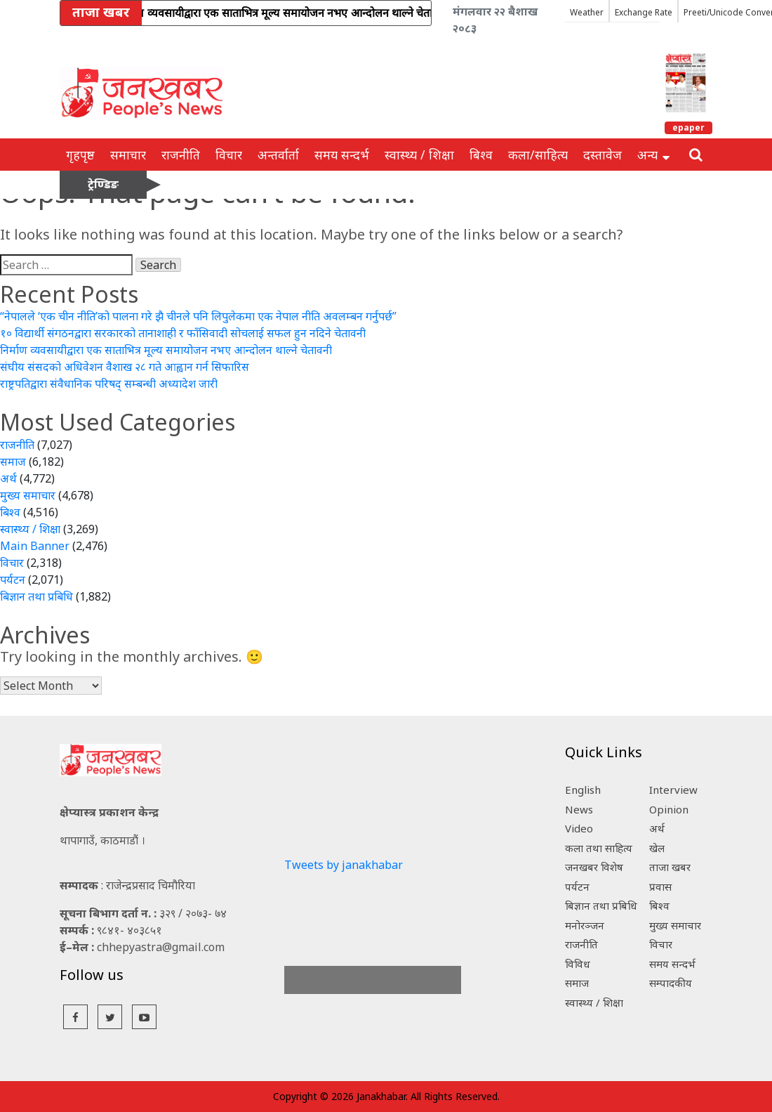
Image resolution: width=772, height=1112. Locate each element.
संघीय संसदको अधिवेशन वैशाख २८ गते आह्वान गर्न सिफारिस (124, 366)
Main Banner (34, 546)
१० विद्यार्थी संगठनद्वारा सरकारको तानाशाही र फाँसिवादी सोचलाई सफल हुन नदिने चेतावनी (183, 333)
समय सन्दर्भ (341, 154)
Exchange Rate (643, 12)
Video (579, 828)
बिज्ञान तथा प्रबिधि (36, 596)
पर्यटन (12, 579)
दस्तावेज (602, 154)
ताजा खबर (670, 867)
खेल (657, 848)
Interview (673, 790)
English (583, 790)
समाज (13, 461)
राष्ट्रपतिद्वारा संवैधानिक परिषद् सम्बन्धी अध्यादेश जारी (109, 383)
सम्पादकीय (670, 983)
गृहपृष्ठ (80, 154)
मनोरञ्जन (584, 925)
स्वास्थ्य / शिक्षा (419, 154)
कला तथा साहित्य (598, 848)
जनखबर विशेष (594, 867)
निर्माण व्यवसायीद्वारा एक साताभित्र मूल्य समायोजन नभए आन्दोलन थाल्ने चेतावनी (166, 350)
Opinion (668, 809)
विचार (228, 154)
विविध (577, 964)
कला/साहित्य (538, 154)
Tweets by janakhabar (343, 864)
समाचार (128, 154)
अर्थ (8, 478)
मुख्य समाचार (27, 495)
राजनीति (180, 154)
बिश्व (481, 154)
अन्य (653, 154)
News (579, 809)
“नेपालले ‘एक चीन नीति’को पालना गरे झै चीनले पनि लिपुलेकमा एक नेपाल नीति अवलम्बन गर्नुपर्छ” (198, 316)
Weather (587, 12)
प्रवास (660, 886)
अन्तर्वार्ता (278, 154)
